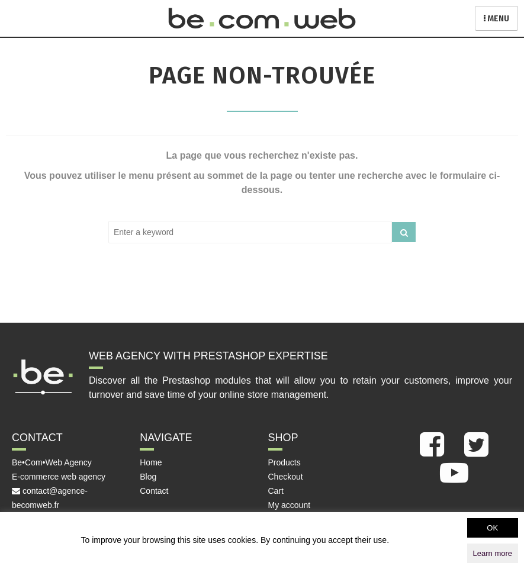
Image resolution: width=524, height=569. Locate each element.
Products (284, 462)
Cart (276, 491)
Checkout (285, 476)
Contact (154, 491)
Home (151, 462)
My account (289, 505)
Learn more (492, 553)
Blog (148, 476)
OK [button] (492, 527)
